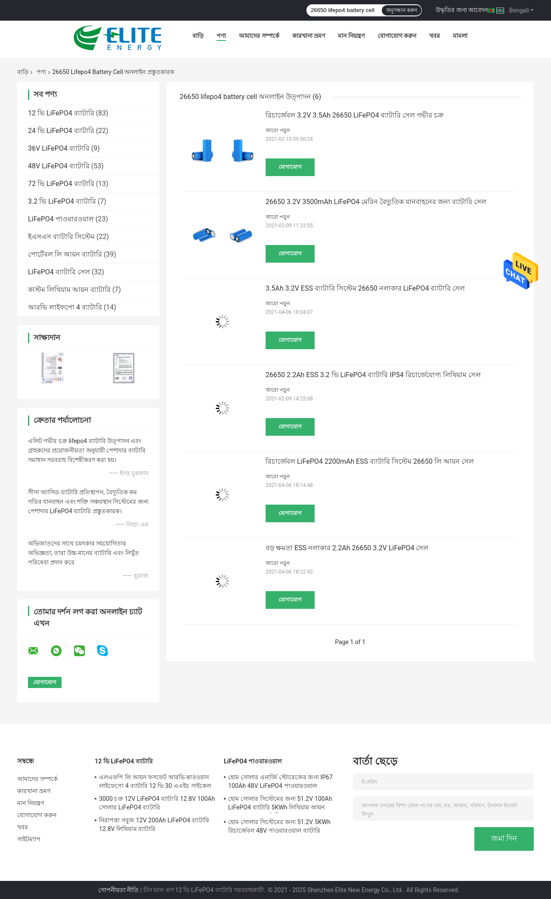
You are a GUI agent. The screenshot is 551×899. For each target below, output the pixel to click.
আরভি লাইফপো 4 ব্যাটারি (65, 307)
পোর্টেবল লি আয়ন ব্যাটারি (65, 254)
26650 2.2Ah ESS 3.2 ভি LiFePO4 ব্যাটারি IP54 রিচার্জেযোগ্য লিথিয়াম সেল (373, 375)
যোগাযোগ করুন (397, 35)
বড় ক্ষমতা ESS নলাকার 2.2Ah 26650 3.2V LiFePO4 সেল (347, 548)
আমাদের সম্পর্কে (259, 35)
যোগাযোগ (290, 167)
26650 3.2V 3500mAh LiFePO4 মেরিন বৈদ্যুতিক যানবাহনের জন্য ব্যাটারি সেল (376, 202)
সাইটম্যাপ (29, 839)
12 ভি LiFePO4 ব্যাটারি (61, 113)
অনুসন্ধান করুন (401, 10)
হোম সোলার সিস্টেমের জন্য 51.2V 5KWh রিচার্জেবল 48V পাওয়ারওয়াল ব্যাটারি (279, 826)
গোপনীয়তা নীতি (118, 890)
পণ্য (221, 35)
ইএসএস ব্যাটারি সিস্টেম (61, 236)
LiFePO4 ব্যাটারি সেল (59, 272)
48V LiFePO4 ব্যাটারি (59, 166)
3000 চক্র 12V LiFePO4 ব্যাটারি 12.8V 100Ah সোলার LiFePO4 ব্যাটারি (157, 803)
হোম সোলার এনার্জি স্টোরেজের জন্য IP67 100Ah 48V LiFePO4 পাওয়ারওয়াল (280, 781)
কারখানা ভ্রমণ (308, 35)
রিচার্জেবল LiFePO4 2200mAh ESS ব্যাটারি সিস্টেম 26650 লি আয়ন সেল (370, 461)
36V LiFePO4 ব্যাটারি (59, 148)
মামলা (460, 35)
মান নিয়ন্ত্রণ (351, 35)
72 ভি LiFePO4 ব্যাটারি (61, 184)
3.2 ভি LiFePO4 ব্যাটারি (62, 201)
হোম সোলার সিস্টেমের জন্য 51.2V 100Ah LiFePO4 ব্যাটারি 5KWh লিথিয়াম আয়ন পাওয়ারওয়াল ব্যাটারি (280, 804)
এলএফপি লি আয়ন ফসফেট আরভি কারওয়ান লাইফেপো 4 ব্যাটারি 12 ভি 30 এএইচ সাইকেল (155, 781)
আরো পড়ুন (278, 130)
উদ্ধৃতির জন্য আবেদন (462, 9)
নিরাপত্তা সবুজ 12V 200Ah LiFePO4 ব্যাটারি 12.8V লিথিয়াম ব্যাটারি (154, 824)
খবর (434, 35)
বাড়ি (198, 35)
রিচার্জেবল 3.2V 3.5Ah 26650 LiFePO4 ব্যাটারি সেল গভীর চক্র (354, 115)
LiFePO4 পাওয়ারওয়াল (61, 219)
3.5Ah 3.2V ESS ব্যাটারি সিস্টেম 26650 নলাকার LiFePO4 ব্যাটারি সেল (365, 288)
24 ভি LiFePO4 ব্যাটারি (61, 131)
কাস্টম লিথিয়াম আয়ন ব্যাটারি (69, 289)
